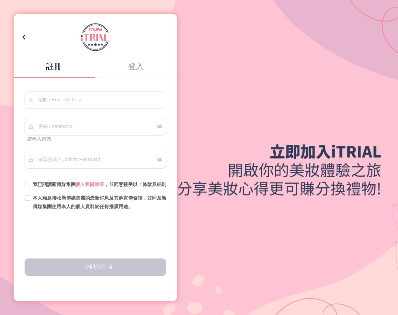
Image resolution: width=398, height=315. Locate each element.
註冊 (54, 66)
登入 (136, 66)
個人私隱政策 (90, 184)
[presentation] (95, 234)
